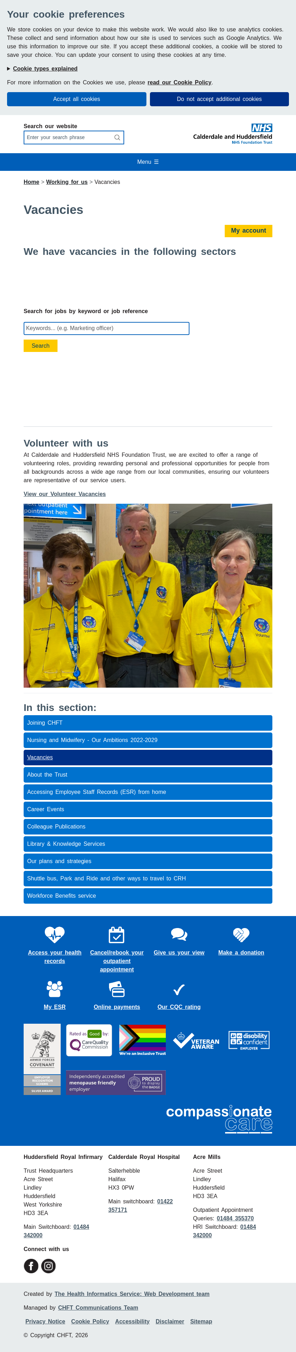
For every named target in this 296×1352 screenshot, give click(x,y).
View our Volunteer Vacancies (65, 494)
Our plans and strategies (59, 861)
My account (248, 230)
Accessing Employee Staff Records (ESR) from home (96, 792)
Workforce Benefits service (61, 896)
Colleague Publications (56, 827)
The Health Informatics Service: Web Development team (132, 1294)
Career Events (45, 809)
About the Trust (47, 775)
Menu (148, 162)
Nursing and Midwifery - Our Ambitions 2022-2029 (92, 740)
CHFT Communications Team (98, 1308)
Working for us (67, 182)
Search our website (50, 126)
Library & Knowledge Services (66, 844)
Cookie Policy (90, 1321)
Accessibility (132, 1321)
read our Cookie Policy (179, 82)
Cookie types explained (45, 69)
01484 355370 (235, 1218)
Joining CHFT (44, 723)
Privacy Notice (45, 1321)
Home (31, 182)
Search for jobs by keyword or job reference (86, 311)
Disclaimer (170, 1321)
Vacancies (40, 757)
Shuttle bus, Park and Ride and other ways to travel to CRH (106, 878)
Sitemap (201, 1321)
